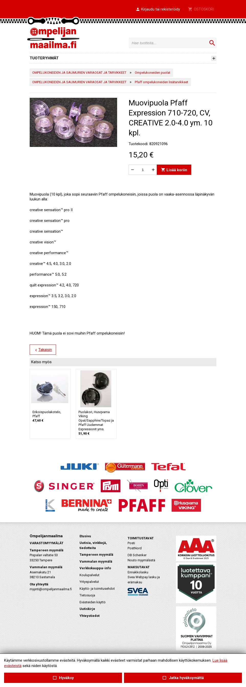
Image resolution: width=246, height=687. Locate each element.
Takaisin (43, 349)
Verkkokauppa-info (95, 568)
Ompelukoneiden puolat (152, 72)
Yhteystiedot (89, 616)
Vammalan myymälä (96, 561)
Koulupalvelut (89, 575)
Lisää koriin (174, 169)
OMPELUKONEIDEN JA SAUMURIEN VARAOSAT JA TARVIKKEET (79, 72)
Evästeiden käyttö (93, 602)
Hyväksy (63, 677)
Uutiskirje (87, 609)
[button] (158, 9)
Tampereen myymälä (96, 554)
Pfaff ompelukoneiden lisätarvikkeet (161, 82)
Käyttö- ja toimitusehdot (97, 589)
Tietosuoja (87, 595)
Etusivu (85, 536)
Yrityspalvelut (89, 582)
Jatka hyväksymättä (183, 677)
